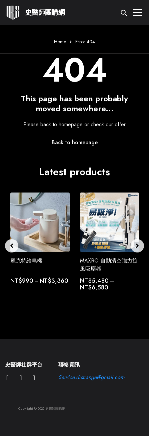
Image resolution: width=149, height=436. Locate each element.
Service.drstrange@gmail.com (91, 377)
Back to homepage (75, 142)
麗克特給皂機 (26, 260)
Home (60, 41)
